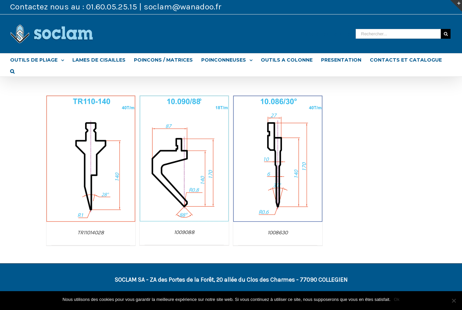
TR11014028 (90, 232)
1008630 (278, 232)
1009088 (184, 232)
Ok (397, 299)
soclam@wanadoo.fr (182, 6)
